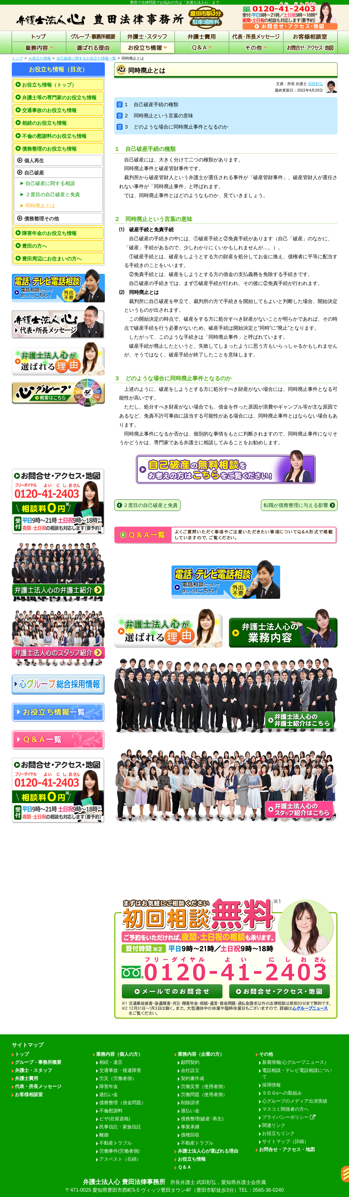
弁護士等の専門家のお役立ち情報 (59, 97)
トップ (17, 58)
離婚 (104, 1134)
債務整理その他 (41, 218)
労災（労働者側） (117, 1078)
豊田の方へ (34, 246)
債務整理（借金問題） (122, 1102)
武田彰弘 (315, 84)
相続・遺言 (111, 1062)
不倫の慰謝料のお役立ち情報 (54, 136)
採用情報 (271, 1084)
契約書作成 (192, 1078)
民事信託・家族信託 (120, 1126)
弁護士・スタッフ (33, 1070)
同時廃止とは (40, 205)
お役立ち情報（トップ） (49, 85)
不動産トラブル (115, 1142)
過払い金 (108, 1094)
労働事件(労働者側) (119, 1151)
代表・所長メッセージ (38, 1086)
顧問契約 (190, 1062)
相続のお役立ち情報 (44, 123)
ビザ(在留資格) (114, 1118)
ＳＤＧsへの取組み (282, 1092)
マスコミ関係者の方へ (285, 1109)
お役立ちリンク (278, 1133)
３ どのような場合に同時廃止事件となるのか (172, 126)
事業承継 (190, 1126)
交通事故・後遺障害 (120, 1070)
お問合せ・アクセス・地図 (287, 1149)
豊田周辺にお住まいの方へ (52, 258)
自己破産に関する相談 (50, 183)
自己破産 (34, 172)
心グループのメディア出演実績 (294, 1101)
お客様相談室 (29, 1094)
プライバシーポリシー (288, 1117)
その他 (266, 1054)
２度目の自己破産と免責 (52, 194)
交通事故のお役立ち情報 (49, 110)
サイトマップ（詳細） (285, 1141)
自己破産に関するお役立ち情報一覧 (86, 58)
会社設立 (190, 1070)
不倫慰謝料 (111, 1110)
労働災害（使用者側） (204, 1086)
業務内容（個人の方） (119, 1054)
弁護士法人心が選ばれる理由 (208, 1151)
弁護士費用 (26, 1078)
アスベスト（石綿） (120, 1159)
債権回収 (190, 1134)
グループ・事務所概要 (38, 1062)
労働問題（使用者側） (204, 1094)
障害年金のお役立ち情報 (49, 233)
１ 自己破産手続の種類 (148, 104)
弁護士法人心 (175, 1186)
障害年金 (108, 1086)
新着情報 (295, 1062)
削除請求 (190, 1102)
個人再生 (34, 160)
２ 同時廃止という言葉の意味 (155, 115)
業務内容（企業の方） (201, 1054)
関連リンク (273, 1125)
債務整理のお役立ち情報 (49, 148)
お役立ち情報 (40, 58)
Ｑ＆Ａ (184, 1167)
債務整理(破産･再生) (202, 1118)
